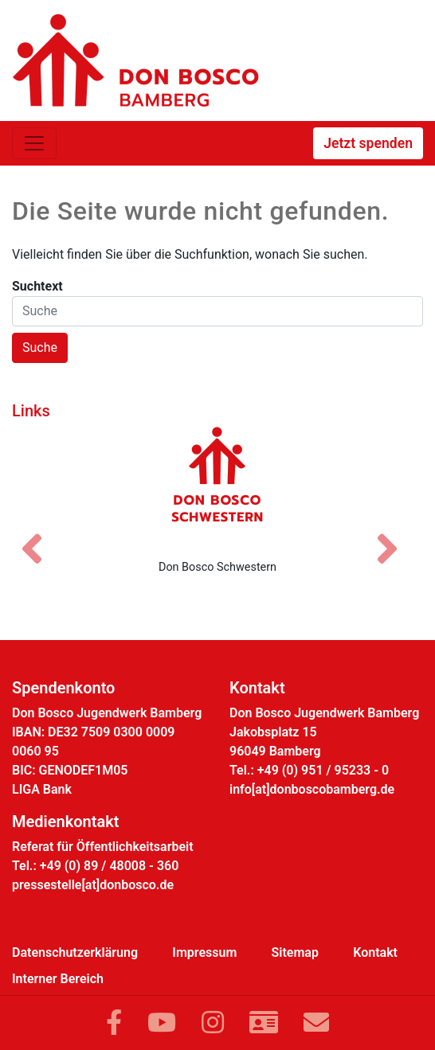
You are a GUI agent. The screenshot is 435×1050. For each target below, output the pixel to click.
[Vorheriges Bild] (40, 535)
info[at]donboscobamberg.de (311, 789)
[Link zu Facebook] (114, 1023)
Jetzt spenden (368, 143)
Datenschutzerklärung (75, 952)
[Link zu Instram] (213, 1023)
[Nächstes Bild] (395, 535)
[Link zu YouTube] (161, 1023)
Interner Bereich (58, 978)
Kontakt (375, 952)
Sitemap (295, 952)
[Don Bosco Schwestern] (217, 486)
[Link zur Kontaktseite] (263, 1023)
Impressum (204, 952)
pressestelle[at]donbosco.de (93, 884)
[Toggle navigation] (34, 143)
